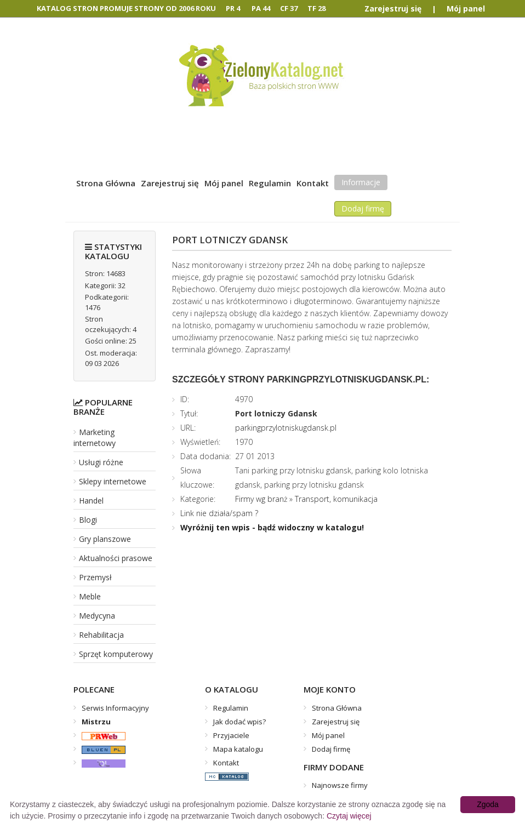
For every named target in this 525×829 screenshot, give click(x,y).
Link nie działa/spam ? (219, 513)
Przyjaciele (231, 735)
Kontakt (312, 183)
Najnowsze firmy (340, 785)
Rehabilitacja (101, 635)
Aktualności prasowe (115, 558)
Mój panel (466, 8)
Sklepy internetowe (112, 481)
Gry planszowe (105, 539)
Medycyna (97, 615)
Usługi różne (101, 462)
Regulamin (270, 183)
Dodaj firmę (362, 208)
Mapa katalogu (238, 749)
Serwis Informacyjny (115, 708)
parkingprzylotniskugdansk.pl (285, 427)
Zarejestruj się (392, 8)
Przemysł (95, 577)
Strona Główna (105, 183)
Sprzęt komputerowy (116, 654)
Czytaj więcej (349, 815)
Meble (90, 596)
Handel (91, 500)
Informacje (360, 182)
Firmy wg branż (261, 499)
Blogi (88, 519)
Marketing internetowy (94, 437)
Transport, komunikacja (336, 499)
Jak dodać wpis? (239, 722)
